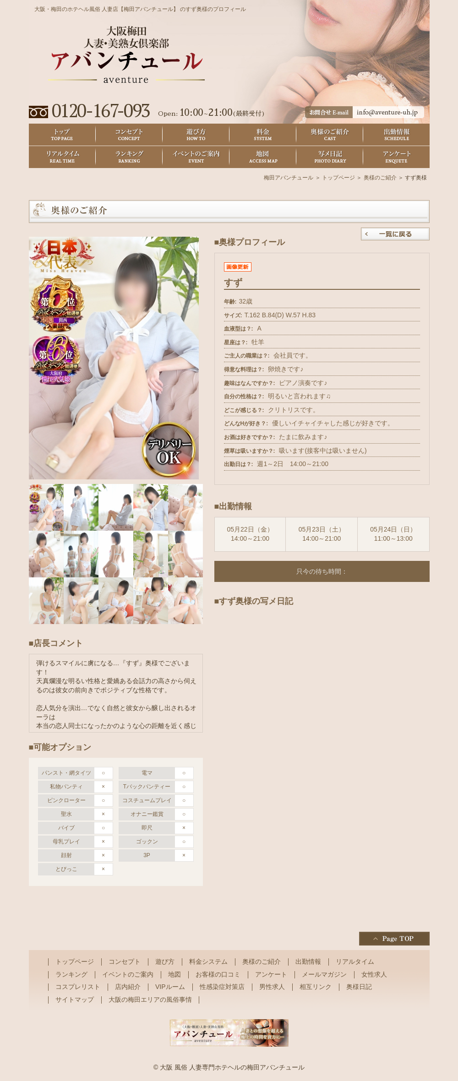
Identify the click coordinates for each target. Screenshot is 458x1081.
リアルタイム (62, 157)
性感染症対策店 (222, 986)
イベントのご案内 (196, 157)
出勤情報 (396, 135)
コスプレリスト (77, 986)
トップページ (338, 177)
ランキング (129, 157)
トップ (62, 135)
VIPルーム (170, 986)
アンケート (396, 157)
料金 (262, 135)
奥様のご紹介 (329, 135)
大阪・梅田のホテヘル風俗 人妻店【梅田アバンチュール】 (106, 9)
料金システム (208, 961)
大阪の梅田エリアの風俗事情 (150, 999)
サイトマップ (74, 999)
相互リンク (316, 986)
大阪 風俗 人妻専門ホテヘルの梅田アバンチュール (232, 1067)
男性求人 (272, 986)
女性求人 (374, 974)
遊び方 (196, 135)
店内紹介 (128, 986)
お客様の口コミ (218, 974)
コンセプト (129, 135)
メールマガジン (324, 974)
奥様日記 (329, 157)
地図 (262, 157)
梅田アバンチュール (288, 177)
